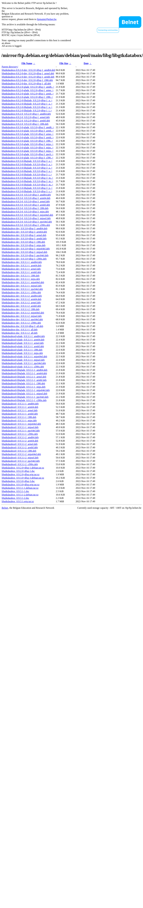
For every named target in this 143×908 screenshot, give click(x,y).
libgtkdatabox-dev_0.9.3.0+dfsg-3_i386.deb (23, 242)
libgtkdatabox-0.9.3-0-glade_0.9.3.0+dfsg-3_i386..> (27, 141)
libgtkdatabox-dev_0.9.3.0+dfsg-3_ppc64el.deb (25, 255)
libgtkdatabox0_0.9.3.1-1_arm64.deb (20, 407)
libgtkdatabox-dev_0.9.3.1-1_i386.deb (20, 275)
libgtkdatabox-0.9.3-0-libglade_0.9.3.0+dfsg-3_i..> (27, 174)
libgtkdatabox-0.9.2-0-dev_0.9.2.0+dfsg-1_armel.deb (28, 73)
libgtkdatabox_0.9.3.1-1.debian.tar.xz (20, 488)
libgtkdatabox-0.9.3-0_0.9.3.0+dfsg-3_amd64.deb (26, 194)
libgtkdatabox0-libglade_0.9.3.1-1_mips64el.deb (26, 390)
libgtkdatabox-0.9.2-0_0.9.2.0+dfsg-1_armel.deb (26, 117)
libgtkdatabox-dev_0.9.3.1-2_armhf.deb (21, 306)
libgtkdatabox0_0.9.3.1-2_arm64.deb (20, 440)
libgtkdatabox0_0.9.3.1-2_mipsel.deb (20, 457)
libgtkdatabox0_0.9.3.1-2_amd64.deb (20, 437)
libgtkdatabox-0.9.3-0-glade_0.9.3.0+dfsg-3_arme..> (28, 134)
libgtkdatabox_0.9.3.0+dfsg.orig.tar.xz (20, 484)
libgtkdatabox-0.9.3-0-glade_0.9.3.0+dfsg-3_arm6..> (28, 130)
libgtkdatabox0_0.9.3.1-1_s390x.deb (20, 434)
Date (86, 63)
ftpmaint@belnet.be (46, 19)
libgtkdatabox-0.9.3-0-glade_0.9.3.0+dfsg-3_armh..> (28, 137)
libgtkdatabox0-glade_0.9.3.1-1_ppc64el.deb (24, 363)
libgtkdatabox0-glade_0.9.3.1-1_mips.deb (22, 353)
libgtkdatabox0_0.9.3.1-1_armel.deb (20, 410)
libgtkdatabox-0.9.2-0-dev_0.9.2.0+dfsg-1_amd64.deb (28, 70)
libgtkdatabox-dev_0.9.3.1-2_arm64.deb (21, 299)
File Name (27, 63)
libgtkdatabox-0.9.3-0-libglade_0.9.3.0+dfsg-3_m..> (27, 178)
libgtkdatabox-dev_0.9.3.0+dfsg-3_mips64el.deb (26, 248)
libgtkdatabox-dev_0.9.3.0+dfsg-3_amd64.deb (24, 228)
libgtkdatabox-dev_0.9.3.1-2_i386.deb (20, 309)
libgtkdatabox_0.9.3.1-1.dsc (15, 491)
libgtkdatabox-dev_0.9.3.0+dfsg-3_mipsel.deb (24, 252)
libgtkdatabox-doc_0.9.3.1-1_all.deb (20, 329)
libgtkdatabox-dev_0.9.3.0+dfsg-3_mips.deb (24, 245)
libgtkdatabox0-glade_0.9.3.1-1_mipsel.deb (23, 360)
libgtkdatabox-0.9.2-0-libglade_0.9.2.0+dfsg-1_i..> (27, 110)
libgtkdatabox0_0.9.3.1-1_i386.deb (19, 417)
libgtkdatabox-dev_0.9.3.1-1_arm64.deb (21, 265)
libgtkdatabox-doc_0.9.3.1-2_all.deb (20, 333)
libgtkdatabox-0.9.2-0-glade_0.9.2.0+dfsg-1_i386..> (27, 97)
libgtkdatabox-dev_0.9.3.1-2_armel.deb (21, 302)
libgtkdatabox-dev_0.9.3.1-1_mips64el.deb (23, 282)
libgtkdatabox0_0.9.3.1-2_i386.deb (19, 451)
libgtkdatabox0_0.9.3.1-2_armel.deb (20, 444)
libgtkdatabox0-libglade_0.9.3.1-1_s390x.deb (24, 400)
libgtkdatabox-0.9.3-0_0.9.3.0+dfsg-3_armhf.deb (26, 205)
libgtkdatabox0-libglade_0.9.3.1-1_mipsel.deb (24, 393)
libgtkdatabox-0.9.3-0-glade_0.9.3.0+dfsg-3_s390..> (27, 157)
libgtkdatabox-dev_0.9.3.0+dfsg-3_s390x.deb (24, 258)
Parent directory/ (10, 66)
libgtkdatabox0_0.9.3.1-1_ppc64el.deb (21, 430)
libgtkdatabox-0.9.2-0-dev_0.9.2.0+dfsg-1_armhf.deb (28, 77)
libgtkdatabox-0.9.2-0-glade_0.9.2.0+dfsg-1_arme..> (28, 90)
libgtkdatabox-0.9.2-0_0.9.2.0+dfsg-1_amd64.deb (26, 114)
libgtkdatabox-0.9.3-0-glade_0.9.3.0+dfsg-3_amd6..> (28, 127)
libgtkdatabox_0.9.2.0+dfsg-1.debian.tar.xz (23, 467)
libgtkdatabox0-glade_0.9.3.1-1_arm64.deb (23, 339)
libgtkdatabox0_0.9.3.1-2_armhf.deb (20, 447)
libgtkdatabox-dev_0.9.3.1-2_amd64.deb (22, 296)
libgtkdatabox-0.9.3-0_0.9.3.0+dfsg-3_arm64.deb (26, 198)
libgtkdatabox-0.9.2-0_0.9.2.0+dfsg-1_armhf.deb (26, 120)
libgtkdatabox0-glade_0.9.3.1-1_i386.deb (22, 349)
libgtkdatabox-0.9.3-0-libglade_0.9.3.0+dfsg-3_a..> (27, 161)
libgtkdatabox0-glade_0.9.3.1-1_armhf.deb (23, 346)
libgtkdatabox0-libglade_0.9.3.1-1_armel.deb (24, 376)
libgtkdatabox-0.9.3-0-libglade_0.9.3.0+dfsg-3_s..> (27, 191)
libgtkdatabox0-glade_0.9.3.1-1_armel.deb (23, 343)
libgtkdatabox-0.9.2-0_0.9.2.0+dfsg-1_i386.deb (25, 124)
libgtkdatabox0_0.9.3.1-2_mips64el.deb (21, 454)
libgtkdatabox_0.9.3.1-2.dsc (15, 498)
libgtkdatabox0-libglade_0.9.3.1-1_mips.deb (23, 387)
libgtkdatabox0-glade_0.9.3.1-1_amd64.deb (23, 336)
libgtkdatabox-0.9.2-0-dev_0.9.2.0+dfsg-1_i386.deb (27, 80)
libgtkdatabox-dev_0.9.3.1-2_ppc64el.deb (22, 319)
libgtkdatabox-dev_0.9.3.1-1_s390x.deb (21, 292)
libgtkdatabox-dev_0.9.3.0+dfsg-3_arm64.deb (24, 232)
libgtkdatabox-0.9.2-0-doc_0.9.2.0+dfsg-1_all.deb (26, 83)
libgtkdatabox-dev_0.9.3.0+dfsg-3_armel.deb (24, 235)
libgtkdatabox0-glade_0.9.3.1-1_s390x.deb (23, 366)
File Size (64, 63)
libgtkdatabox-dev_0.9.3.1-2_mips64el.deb (23, 312)
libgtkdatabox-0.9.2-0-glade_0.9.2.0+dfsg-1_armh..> (28, 93)
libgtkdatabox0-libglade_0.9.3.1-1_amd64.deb (24, 370)
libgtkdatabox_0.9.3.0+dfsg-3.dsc (18, 481)
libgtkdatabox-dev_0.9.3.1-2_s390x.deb (21, 323)
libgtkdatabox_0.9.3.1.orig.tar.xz (18, 501)
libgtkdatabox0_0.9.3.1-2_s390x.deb (20, 464)
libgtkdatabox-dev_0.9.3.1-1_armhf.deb (21, 272)
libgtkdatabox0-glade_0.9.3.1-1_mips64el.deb (24, 356)
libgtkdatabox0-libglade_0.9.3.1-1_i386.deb (23, 383)
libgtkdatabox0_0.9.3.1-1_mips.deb (19, 420)
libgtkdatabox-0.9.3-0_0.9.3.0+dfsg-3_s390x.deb (26, 225)
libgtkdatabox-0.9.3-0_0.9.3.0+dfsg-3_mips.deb (25, 211)
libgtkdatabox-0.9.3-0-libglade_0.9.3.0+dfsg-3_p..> (27, 188)
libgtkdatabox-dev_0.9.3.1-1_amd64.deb (22, 262)
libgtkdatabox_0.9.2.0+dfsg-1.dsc (18, 471)
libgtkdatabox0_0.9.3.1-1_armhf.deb (20, 413)
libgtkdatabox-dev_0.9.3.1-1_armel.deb (21, 269)
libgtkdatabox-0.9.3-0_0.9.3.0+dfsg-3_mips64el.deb (27, 215)
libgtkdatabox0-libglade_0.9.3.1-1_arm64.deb (24, 373)
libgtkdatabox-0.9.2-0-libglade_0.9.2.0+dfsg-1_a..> (27, 100)
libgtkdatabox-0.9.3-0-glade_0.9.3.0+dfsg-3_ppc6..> (28, 154)
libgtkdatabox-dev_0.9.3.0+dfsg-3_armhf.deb (24, 238)
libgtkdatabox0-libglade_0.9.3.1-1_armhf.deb (24, 380)
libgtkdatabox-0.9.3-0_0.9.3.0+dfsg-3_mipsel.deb (26, 218)
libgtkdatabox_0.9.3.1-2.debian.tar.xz (20, 494)
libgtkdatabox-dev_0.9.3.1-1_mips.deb (21, 279)
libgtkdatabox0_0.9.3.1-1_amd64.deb (20, 403)
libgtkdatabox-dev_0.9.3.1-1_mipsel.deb (22, 285)
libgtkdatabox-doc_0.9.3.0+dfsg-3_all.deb (22, 326)
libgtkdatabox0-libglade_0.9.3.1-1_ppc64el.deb (25, 397)
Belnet (5, 508)
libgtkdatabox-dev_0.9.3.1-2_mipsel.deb (22, 316)
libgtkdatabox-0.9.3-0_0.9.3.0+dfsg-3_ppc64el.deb (27, 221)
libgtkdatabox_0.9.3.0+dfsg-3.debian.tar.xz (23, 478)
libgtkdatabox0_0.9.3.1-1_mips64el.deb (21, 424)
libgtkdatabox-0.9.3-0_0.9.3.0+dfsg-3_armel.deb (26, 201)
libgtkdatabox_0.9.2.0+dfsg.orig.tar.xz (20, 474)
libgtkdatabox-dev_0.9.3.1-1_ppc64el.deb (22, 289)
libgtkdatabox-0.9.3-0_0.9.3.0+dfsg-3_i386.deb (25, 208)
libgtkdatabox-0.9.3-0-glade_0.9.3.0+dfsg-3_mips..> (28, 144)
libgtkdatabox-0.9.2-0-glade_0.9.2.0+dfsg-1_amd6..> (28, 87)
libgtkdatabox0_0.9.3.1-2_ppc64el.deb (21, 461)
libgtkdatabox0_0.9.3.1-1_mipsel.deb (20, 427)
